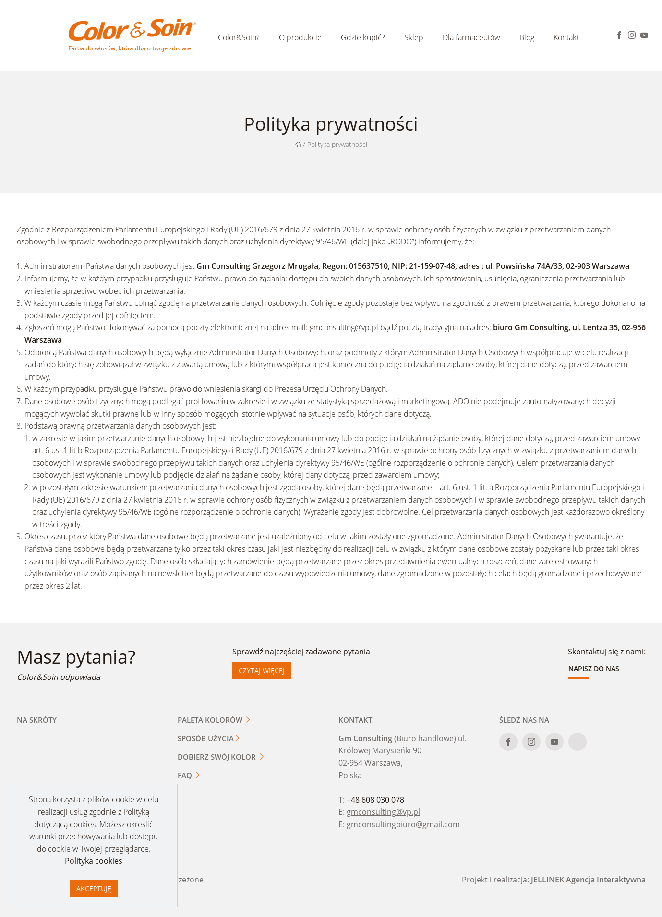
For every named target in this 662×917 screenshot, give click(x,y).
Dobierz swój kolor (221, 756)
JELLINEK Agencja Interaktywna (588, 879)
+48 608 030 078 (375, 800)
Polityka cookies (93, 861)
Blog (526, 37)
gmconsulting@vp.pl (345, 327)
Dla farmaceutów (471, 37)
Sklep (413, 37)
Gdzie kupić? (363, 37)
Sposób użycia (209, 738)
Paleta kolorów (215, 719)
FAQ (189, 775)
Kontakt (566, 37)
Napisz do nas (593, 668)
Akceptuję (93, 888)
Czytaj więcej (262, 670)
